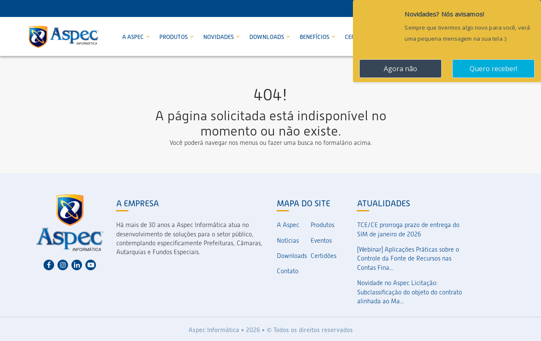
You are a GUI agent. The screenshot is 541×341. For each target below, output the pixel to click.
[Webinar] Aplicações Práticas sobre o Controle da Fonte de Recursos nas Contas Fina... (408, 259)
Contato (287, 271)
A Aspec (133, 36)
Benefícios (315, 36)
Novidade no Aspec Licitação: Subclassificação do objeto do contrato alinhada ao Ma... (409, 292)
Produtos (174, 36)
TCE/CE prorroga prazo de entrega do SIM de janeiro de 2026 (408, 229)
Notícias (288, 240)
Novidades (219, 36)
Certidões (323, 256)
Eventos (321, 240)
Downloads (267, 36)
